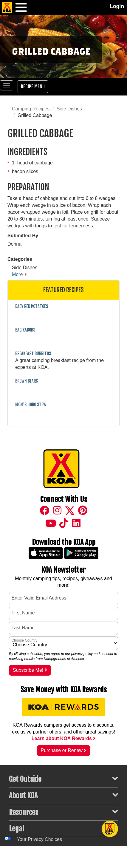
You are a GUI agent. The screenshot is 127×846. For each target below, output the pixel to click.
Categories (19, 259)
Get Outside (63, 779)
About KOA (63, 795)
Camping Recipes (30, 108)
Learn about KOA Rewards (64, 738)
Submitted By (22, 235)
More (17, 274)
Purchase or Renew (63, 750)
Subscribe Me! (30, 670)
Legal (63, 828)
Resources (63, 812)
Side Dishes (69, 108)
